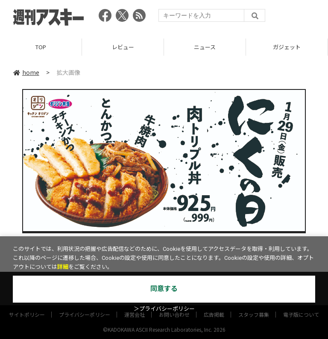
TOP (40, 47)
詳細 (62, 267)
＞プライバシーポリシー (164, 309)
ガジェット (287, 47)
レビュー (123, 47)
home (26, 72)
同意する (164, 289)
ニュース (205, 47)
